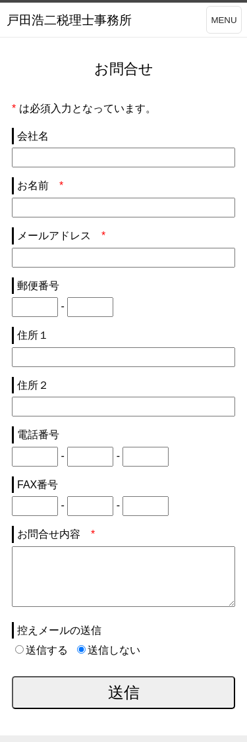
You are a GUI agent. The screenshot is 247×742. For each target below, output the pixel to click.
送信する (41, 650)
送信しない (108, 650)
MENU (223, 20)
